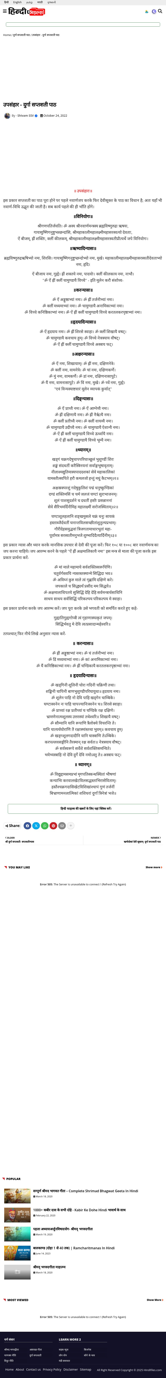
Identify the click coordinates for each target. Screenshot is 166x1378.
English (17, 2)
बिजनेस (87, 1349)
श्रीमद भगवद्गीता (11, 1349)
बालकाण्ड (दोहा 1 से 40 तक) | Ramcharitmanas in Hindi (74, 1248)
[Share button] (70, 825)
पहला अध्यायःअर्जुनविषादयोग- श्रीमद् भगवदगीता (63, 1229)
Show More (154, 1300)
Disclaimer (70, 1369)
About (20, 1369)
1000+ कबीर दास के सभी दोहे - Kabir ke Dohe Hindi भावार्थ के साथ (79, 1210)
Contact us (33, 1369)
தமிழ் (29, 2)
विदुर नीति (8, 1361)
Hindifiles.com (152, 1370)
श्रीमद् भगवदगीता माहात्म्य (49, 1267)
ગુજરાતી (51, 2)
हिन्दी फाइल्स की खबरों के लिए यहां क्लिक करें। (83, 809)
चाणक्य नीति (10, 1355)
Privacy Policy (52, 1369)
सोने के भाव (89, 1355)
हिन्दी (6, 2)
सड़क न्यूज (63, 1349)
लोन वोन (63, 1355)
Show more (153, 867)
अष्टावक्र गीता (36, 1349)
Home (7, 35)
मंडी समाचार (64, 1361)
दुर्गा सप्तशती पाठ (21, 35)
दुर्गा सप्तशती (35, 1355)
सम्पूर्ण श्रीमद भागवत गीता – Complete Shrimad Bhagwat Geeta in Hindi (85, 1191)
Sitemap (85, 1369)
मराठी (40, 2)
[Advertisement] (83, 68)
